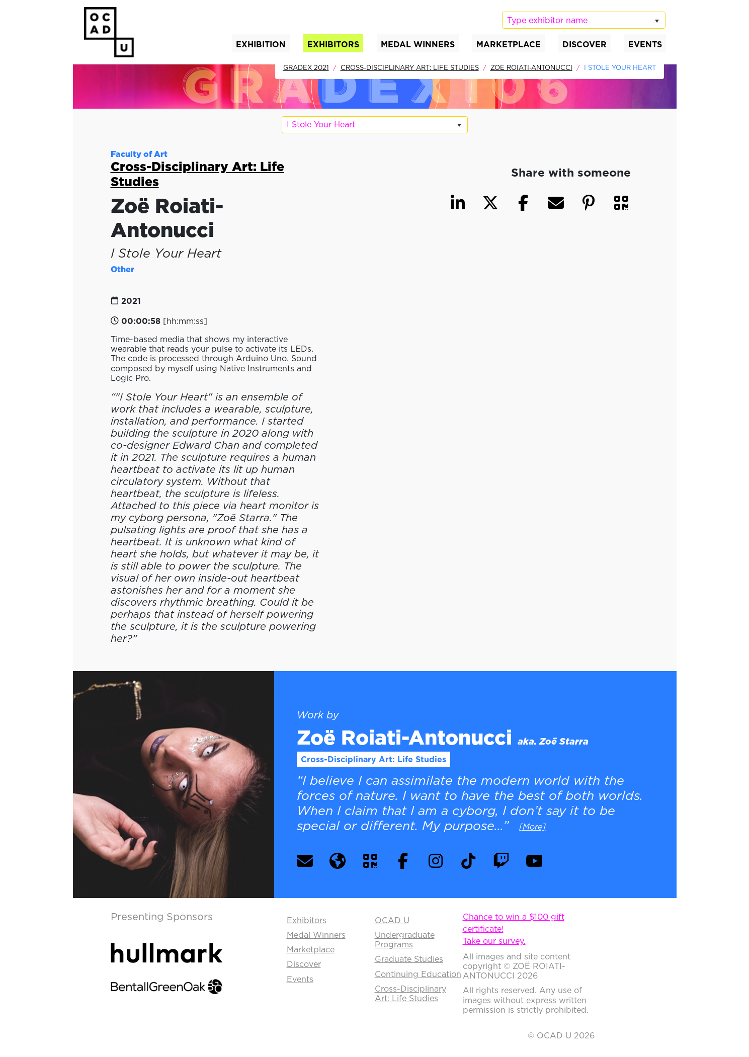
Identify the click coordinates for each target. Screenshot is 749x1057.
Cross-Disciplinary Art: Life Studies (410, 67)
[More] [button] (532, 826)
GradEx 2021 (306, 67)
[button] (621, 202)
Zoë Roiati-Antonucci (531, 67)
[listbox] (583, 20)
